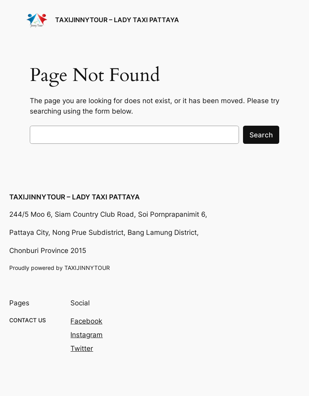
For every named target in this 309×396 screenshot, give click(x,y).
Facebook (86, 321)
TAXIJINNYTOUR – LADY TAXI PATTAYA (117, 20)
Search (261, 135)
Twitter (81, 348)
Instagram (86, 335)
